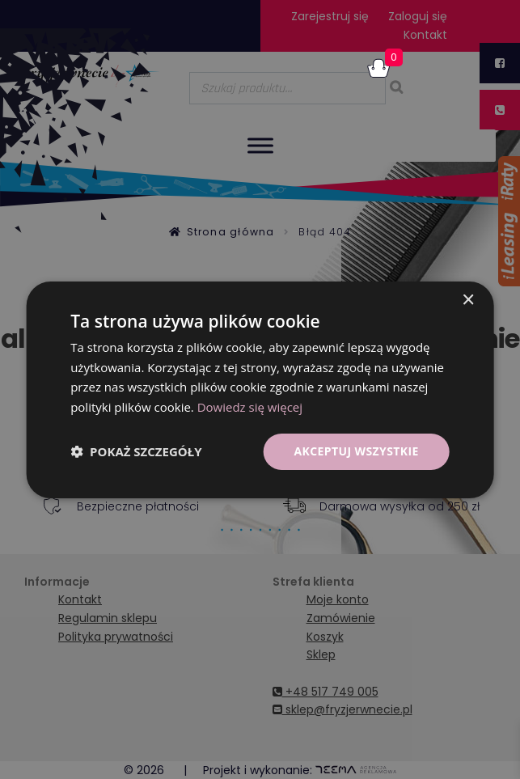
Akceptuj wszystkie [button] (356, 451)
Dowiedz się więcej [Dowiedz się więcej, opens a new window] (249, 407)
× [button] (468, 300)
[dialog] (260, 389)
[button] (135, 451)
